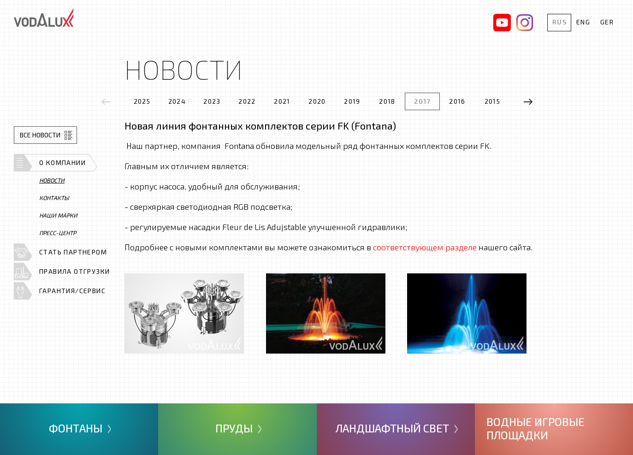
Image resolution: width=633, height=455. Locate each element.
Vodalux (44, 17)
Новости (52, 180)
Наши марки (58, 215)
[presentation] (106, 101)
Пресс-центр (57, 232)
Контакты (54, 197)
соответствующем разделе (425, 247)
